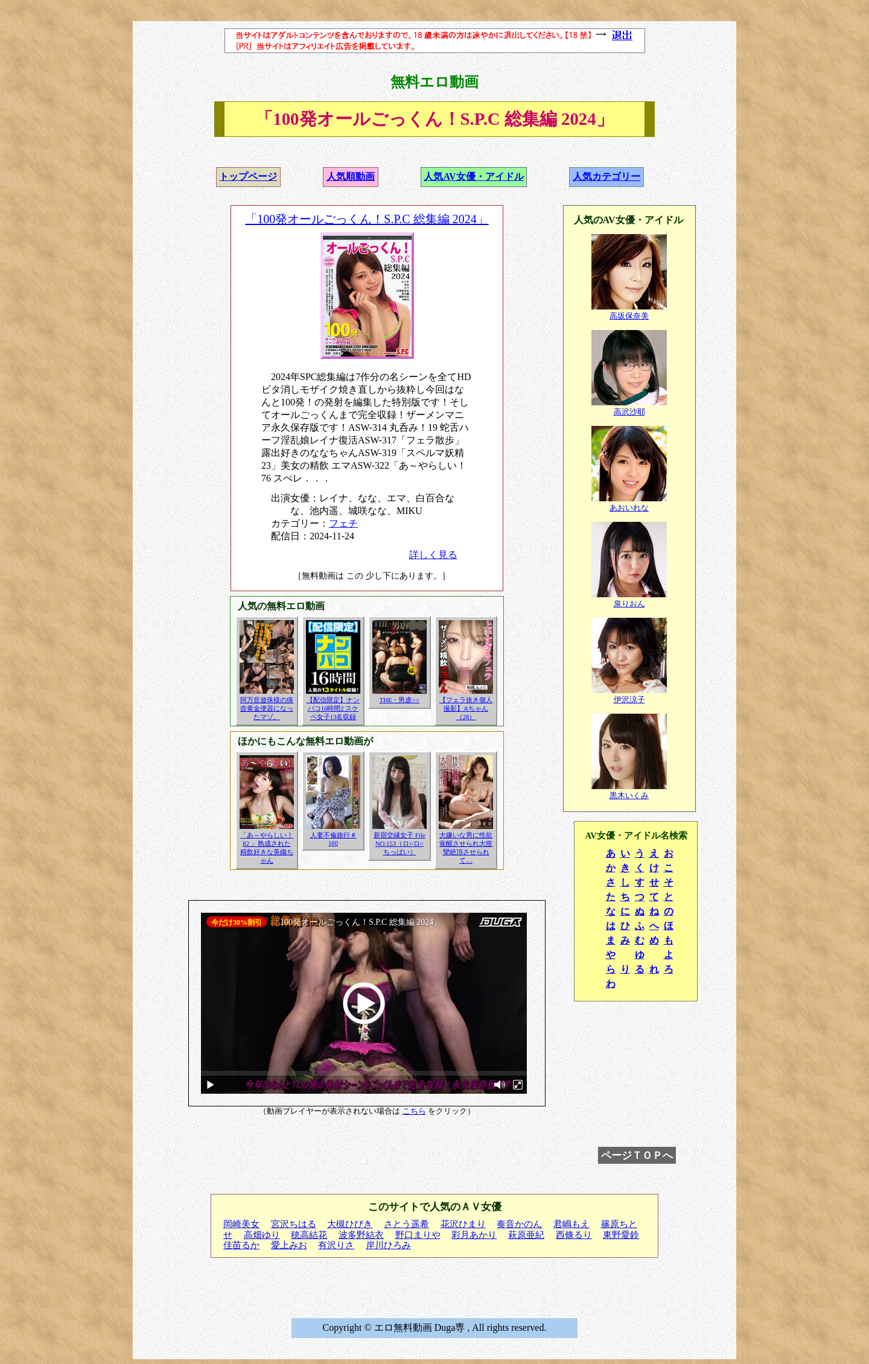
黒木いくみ (629, 795)
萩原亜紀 (526, 1235)
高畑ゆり (262, 1235)
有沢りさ (336, 1245)
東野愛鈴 (621, 1235)
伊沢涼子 (629, 699)
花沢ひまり (463, 1224)
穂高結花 (309, 1235)
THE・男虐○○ (400, 700)
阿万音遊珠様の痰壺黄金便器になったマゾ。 (266, 708)
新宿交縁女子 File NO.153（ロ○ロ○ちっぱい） (399, 843)
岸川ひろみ (388, 1245)
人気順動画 (350, 176)
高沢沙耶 (629, 411)
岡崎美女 (241, 1224)
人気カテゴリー (606, 176)
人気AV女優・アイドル (473, 176)
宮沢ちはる (293, 1224)
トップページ (248, 176)
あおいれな (629, 507)
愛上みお (289, 1245)
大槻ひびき (349, 1224)
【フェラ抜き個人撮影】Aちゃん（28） (465, 708)
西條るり (574, 1235)
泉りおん (629, 603)
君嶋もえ (571, 1224)
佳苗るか (241, 1245)
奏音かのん (519, 1224)
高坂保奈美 (629, 315)
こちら (414, 1111)
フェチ (343, 523)
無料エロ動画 (434, 82)
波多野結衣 (361, 1235)
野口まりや (418, 1235)
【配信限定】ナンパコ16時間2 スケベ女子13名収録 (333, 708)
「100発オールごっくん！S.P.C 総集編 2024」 (366, 219)
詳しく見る (433, 555)
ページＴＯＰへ (637, 1155)
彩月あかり (474, 1235)
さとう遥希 (406, 1224)
